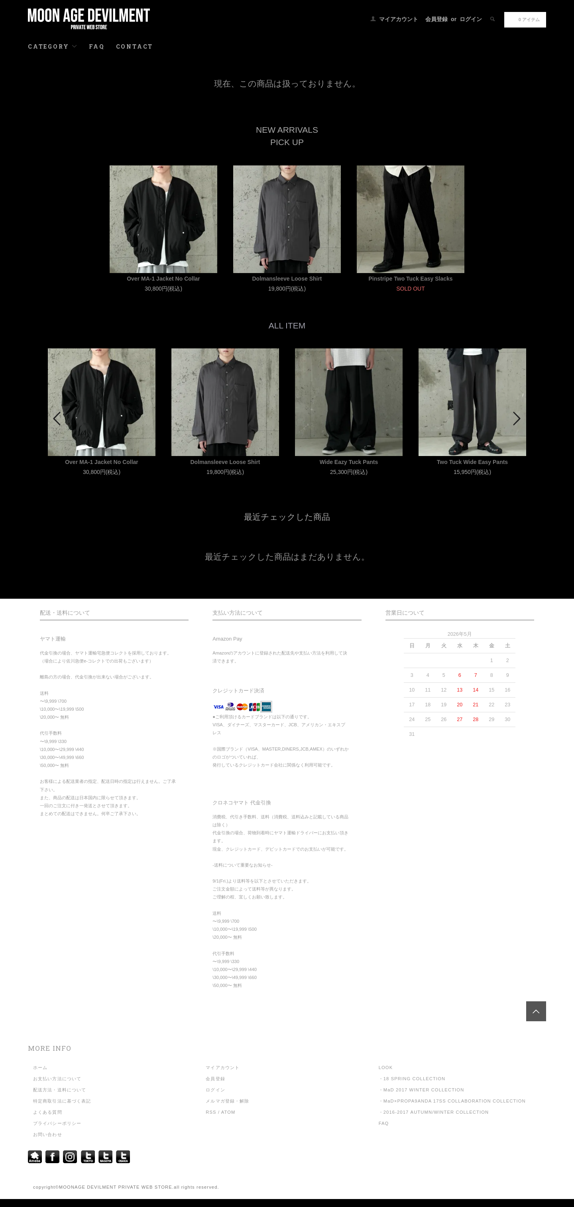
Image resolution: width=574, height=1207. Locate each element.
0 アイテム (524, 19)
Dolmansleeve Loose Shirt (287, 278)
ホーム (40, 1067)
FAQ (96, 46)
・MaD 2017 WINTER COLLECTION (421, 1089)
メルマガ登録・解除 (227, 1101)
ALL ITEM (287, 325)
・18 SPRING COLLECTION (412, 1078)
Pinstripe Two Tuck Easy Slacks (410, 278)
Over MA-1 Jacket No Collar (163, 278)
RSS (211, 1112)
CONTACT (134, 46)
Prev (58, 419)
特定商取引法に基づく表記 (62, 1101)
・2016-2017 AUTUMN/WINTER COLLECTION (434, 1112)
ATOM (228, 1112)
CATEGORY (53, 46)
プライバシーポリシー (57, 1123)
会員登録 (436, 19)
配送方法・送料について (59, 1089)
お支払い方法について (57, 1078)
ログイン (471, 19)
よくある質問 (47, 1112)
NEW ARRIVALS (287, 129)
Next (516, 419)
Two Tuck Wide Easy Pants (472, 462)
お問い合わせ (47, 1134)
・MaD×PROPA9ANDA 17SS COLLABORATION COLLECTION (452, 1101)
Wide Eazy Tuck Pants (349, 462)
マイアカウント (398, 19)
